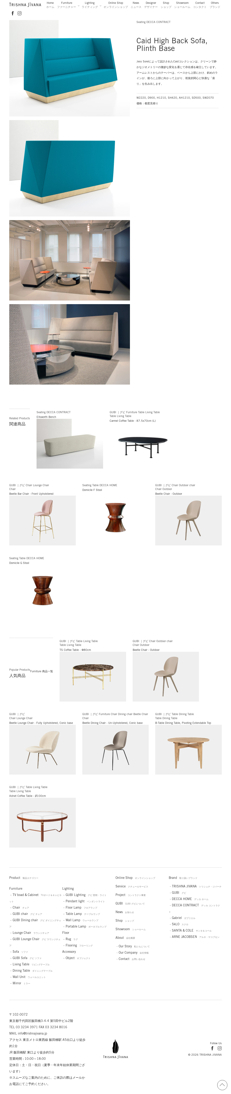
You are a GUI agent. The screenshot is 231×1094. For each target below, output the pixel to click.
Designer (151, 5)
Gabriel (183, 918)
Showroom (182, 5)
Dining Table (33, 970)
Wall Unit (29, 977)
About (125, 937)
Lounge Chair (31, 932)
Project (131, 895)
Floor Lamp (81, 907)
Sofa (20, 951)
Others (215, 5)
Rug (72, 939)
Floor (65, 932)
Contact (200, 5)
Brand (183, 878)
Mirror (21, 983)
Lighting (90, 5)
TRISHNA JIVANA (197, 886)
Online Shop (116, 5)
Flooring (79, 945)
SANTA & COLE (192, 930)
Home (50, 5)
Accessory (69, 951)
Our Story (134, 946)
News (136, 5)
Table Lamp (83, 914)
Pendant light (85, 901)
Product (23, 878)
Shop (166, 5)
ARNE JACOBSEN (195, 937)
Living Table (31, 964)
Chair (21, 907)
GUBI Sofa (27, 958)
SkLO (180, 924)
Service (132, 886)
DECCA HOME (190, 899)
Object (78, 958)
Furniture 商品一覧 (41, 671)
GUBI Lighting (86, 895)
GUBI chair (27, 914)
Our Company (134, 952)
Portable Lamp (86, 926)
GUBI (130, 903)
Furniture (66, 5)
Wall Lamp (82, 920)
